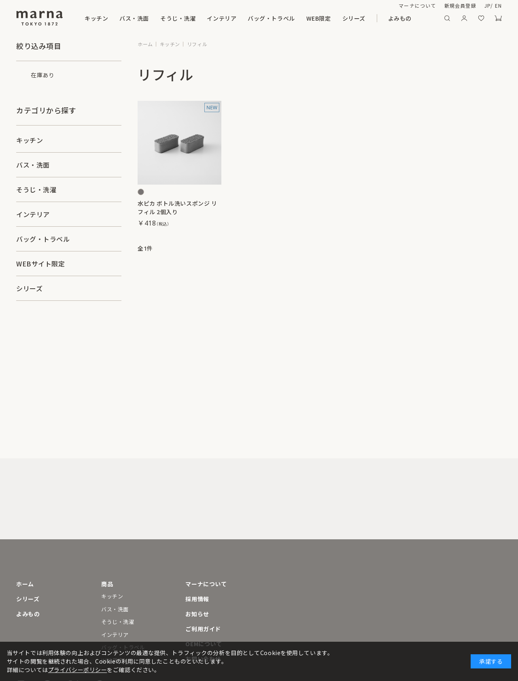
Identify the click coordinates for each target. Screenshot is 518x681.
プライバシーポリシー (77, 670)
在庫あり (42, 75)
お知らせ (197, 614)
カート (498, 18)
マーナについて (417, 5)
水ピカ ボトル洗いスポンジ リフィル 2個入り (177, 207)
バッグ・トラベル (271, 18)
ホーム (25, 584)
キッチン (96, 18)
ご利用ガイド (203, 629)
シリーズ (353, 18)
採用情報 (197, 599)
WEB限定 (318, 18)
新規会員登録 (460, 5)
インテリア (221, 18)
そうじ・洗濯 (177, 18)
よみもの (400, 18)
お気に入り (481, 18)
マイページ (464, 18)
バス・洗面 (134, 18)
